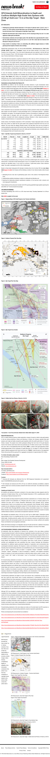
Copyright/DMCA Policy (43, 748)
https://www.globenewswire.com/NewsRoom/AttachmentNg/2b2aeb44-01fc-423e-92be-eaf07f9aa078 (25, 617)
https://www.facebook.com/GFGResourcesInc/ (17, 474)
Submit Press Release (21, 748)
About (2, 748)
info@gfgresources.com (9, 464)
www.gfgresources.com (10, 466)
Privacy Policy (22, 750)
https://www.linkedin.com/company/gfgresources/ (17, 472)
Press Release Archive (10, 748)
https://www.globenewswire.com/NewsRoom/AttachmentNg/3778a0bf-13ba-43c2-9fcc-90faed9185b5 (25, 625)
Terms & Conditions (32, 748)
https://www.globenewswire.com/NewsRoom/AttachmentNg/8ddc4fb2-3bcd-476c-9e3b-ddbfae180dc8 (25, 628)
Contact (29, 750)
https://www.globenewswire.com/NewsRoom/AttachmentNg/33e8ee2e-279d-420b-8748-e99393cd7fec (25, 614)
